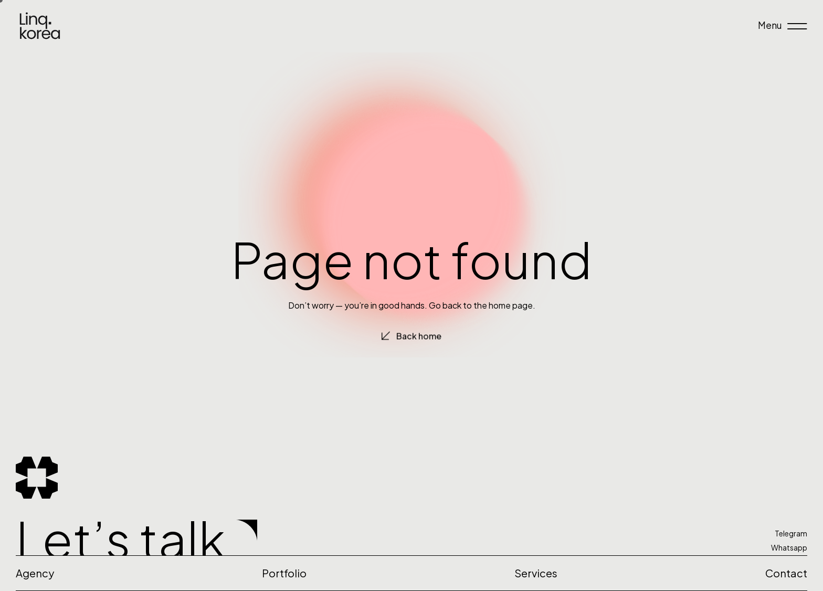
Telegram (791, 533)
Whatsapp (789, 547)
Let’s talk (121, 538)
